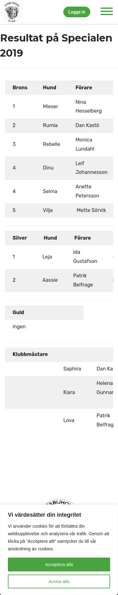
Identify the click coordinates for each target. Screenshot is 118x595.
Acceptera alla (59, 564)
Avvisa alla (59, 581)
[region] (59, 549)
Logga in (76, 11)
